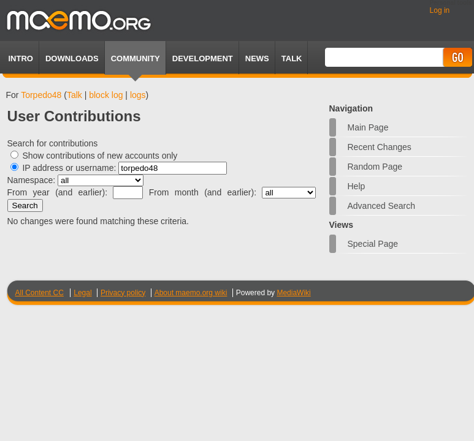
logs (138, 95)
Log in (440, 10)
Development (202, 58)
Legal (82, 292)
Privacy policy (123, 292)
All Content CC (39, 292)
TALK (291, 58)
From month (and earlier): (202, 192)
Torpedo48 (41, 95)
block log (106, 95)
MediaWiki (293, 292)
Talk (74, 95)
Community (135, 58)
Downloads (72, 58)
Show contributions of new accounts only (99, 155)
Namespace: (31, 180)
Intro (21, 58)
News (257, 58)
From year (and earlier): (57, 192)
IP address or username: (69, 168)
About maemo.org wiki (191, 292)
